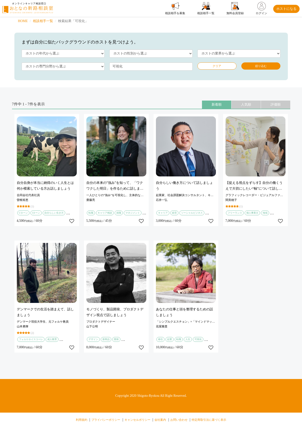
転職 (91, 212)
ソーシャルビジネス (192, 212)
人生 (187, 339)
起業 (169, 339)
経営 (174, 212)
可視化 (198, 339)
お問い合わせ (179, 419)
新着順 (217, 104)
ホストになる (286, 9)
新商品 (106, 339)
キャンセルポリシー (137, 419)
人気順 (246, 104)
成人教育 (52, 339)
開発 (116, 339)
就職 (118, 212)
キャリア (163, 212)
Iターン (36, 212)
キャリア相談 (105, 212)
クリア (217, 66)
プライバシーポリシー (105, 419)
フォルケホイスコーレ (31, 339)
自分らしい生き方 (54, 212)
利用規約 (81, 419)
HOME (23, 21)
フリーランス (235, 212)
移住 (160, 339)
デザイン (93, 339)
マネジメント (132, 212)
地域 (265, 212)
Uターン (23, 212)
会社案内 (160, 419)
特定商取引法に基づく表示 (209, 419)
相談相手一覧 (43, 21)
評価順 (276, 104)
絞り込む (261, 66)
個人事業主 (252, 212)
